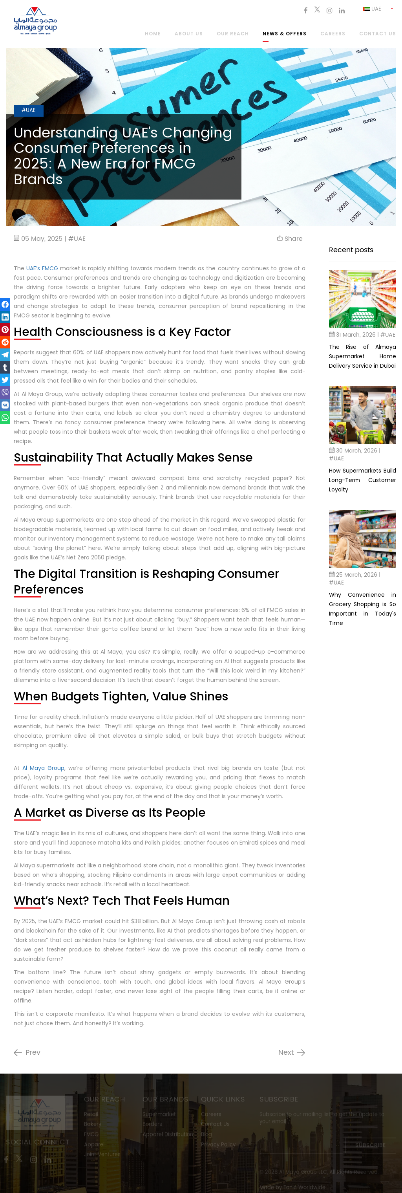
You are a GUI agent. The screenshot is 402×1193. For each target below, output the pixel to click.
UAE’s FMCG (43, 268)
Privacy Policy (218, 1146)
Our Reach (233, 34)
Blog (206, 1136)
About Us (189, 34)
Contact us (377, 34)
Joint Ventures (102, 1156)
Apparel (94, 1146)
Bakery (92, 1126)
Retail (91, 1116)
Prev (33, 1053)
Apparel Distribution (168, 1136)
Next (286, 1053)
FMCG (91, 1136)
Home (153, 34)
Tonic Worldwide (304, 1188)
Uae (372, 9)
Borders (152, 1126)
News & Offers (285, 34)
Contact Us (215, 1126)
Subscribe (370, 1147)
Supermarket (159, 1116)
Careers (332, 34)
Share (290, 239)
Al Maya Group (43, 768)
